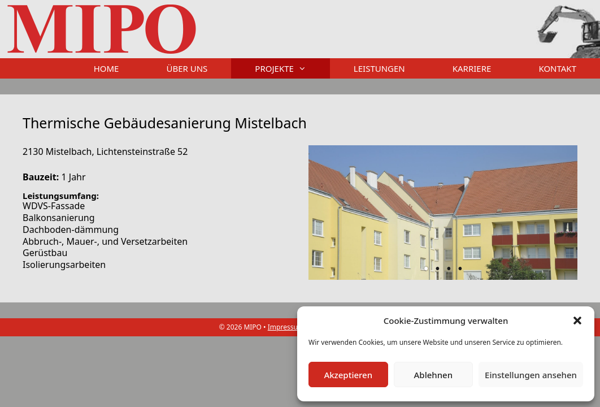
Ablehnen (433, 374)
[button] (577, 320)
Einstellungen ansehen (531, 374)
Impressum (286, 327)
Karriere (472, 68)
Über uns (186, 68)
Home (106, 68)
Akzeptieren (348, 374)
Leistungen (379, 68)
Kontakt (557, 68)
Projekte (292, 68)
